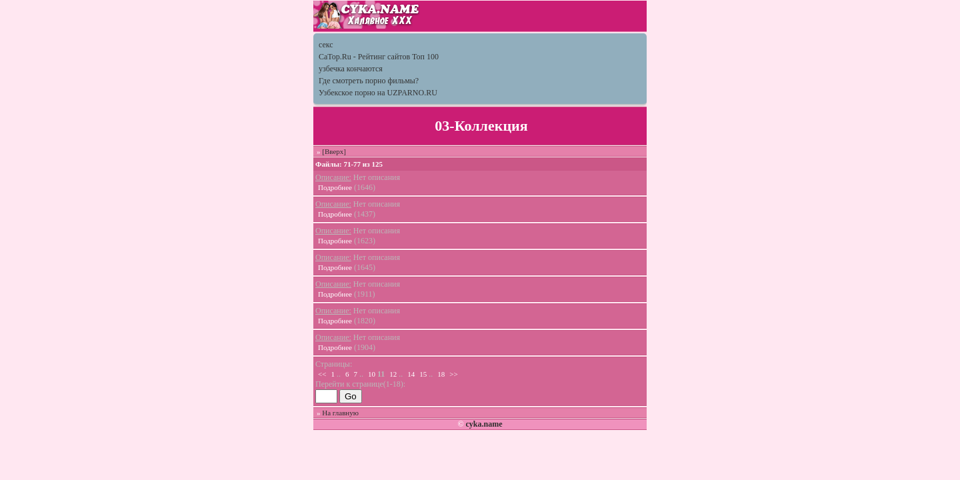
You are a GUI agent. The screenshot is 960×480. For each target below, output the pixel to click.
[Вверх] (334, 151)
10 (371, 374)
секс (326, 44)
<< (322, 374)
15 (423, 374)
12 (393, 374)
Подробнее (335, 187)
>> (453, 374)
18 (441, 374)
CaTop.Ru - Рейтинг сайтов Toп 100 (379, 56)
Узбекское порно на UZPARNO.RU (378, 92)
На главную (340, 413)
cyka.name (483, 424)
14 (411, 374)
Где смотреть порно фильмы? (369, 80)
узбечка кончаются (351, 68)
